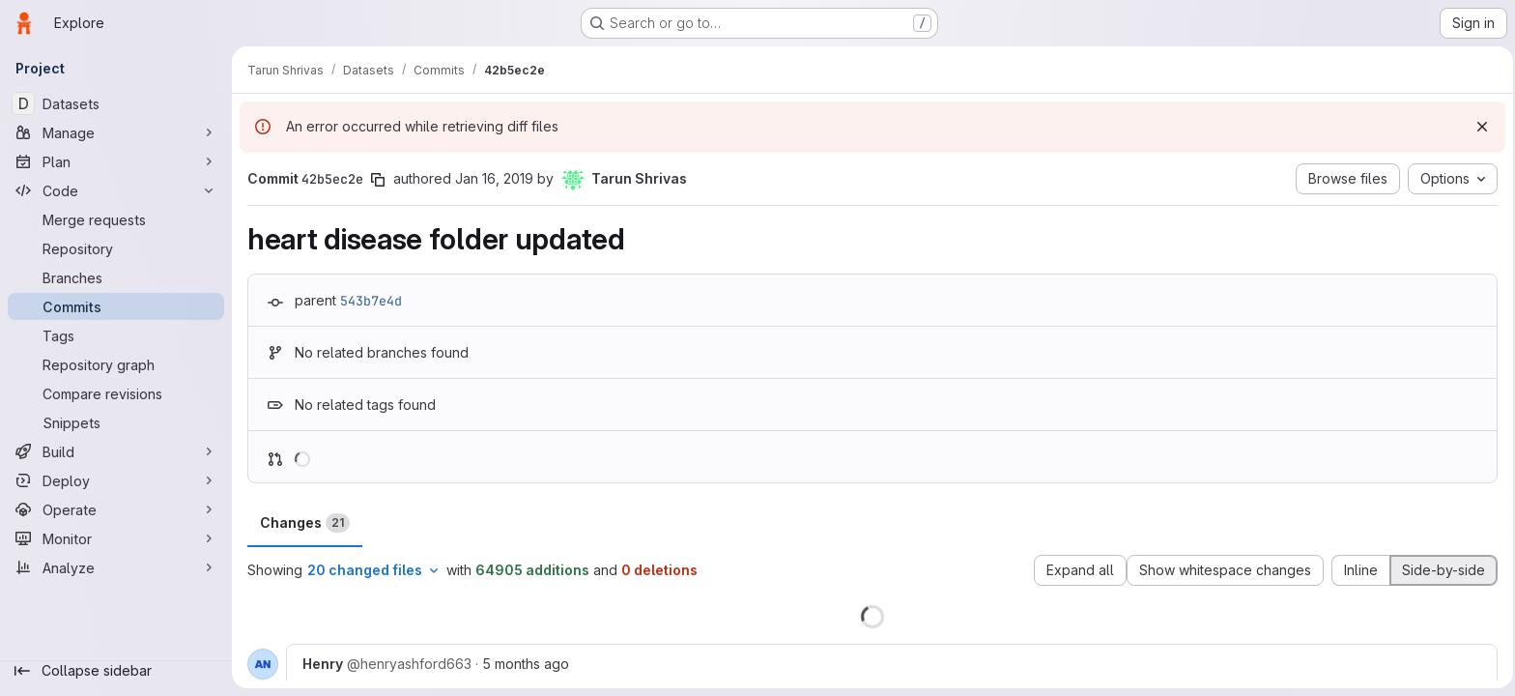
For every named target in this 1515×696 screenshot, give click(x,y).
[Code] (116, 190)
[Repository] (116, 248)
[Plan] (116, 161)
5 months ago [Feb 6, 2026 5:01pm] (525, 663)
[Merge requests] (116, 219)
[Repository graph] (116, 364)
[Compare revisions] (116, 393)
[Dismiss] (1476, 126)
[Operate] (116, 509)
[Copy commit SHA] (377, 179)
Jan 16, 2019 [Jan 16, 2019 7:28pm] (494, 178)
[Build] (116, 451)
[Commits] (116, 306)
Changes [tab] (305, 523)
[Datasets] (116, 103)
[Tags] (116, 335)
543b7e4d (371, 300)
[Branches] (116, 277)
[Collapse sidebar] (116, 670)
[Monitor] (116, 538)
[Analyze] (116, 567)
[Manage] (116, 132)
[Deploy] (116, 480)
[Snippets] (116, 422)
